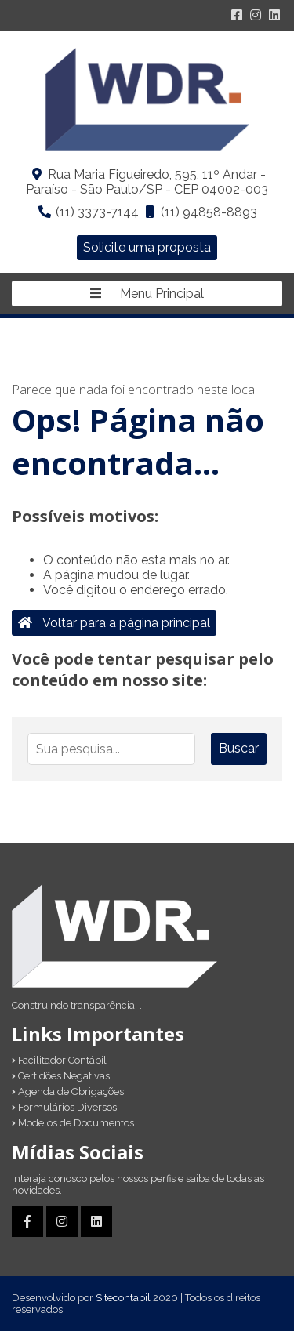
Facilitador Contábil (59, 1060)
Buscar (239, 748)
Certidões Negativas (61, 1076)
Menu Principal (147, 293)
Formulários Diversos (64, 1107)
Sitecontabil (123, 1298)
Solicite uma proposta (147, 247)
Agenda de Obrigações (68, 1091)
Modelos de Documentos (73, 1123)
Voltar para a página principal (114, 622)
